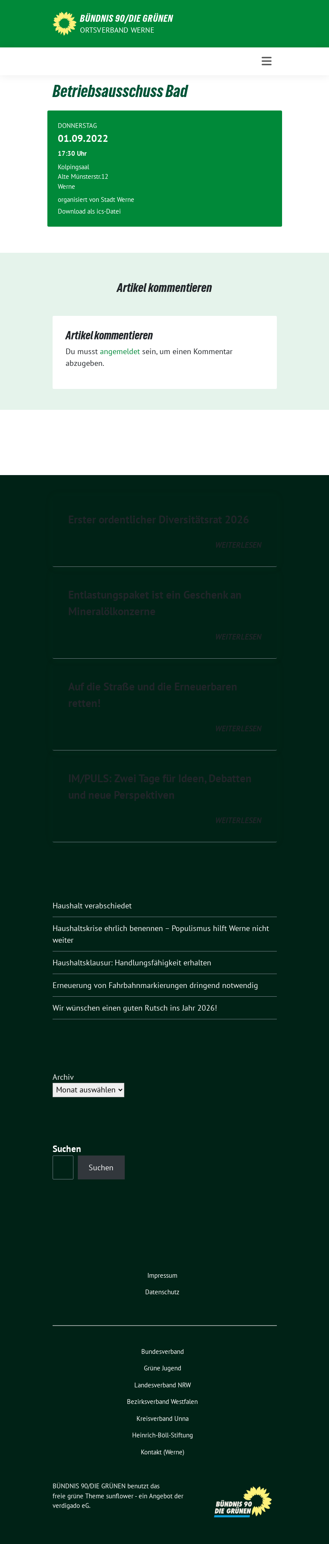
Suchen (67, 1149)
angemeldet (120, 351)
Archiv (63, 1077)
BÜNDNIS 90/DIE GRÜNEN (126, 18)
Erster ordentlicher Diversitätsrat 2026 (158, 519)
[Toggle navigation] (266, 61)
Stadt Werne (117, 199)
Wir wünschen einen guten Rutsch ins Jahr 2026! (135, 1008)
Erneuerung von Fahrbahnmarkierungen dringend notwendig (155, 985)
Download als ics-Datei (89, 211)
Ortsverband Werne (117, 30)
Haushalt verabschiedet (92, 906)
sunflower (119, 1496)
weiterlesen (238, 545)
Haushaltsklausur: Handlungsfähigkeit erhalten (132, 963)
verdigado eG (71, 1505)
